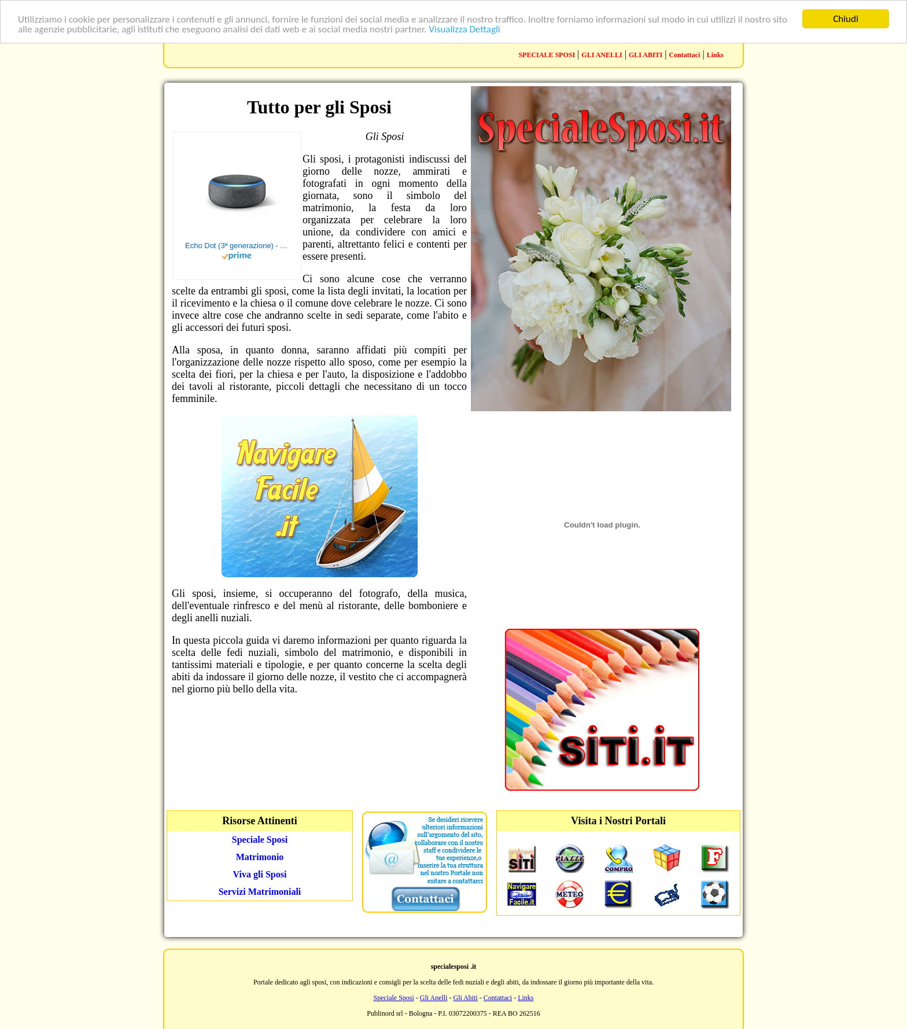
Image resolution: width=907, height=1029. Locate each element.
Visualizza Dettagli (464, 29)
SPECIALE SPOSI (546, 55)
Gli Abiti (465, 998)
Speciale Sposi (393, 998)
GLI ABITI (645, 55)
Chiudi (845, 19)
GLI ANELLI (601, 55)
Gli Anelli (434, 998)
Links (715, 55)
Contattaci (684, 55)
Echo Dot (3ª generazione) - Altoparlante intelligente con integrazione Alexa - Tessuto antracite (237, 245)
